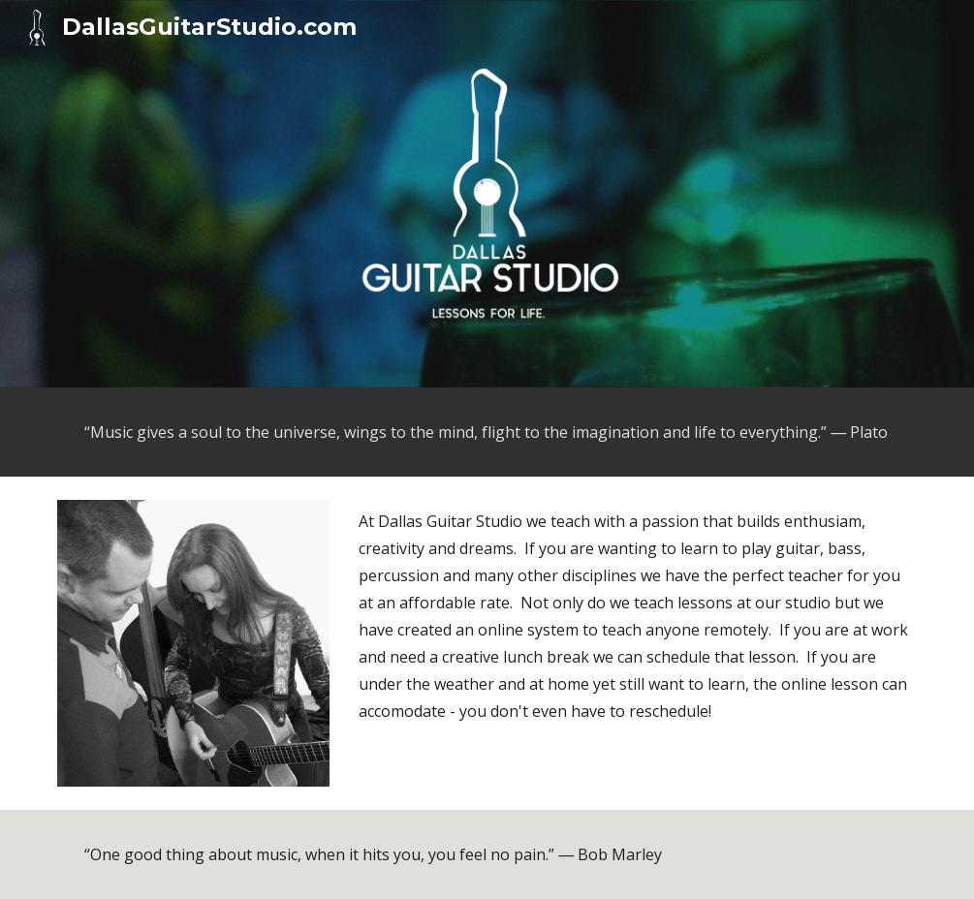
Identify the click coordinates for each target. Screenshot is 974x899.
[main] (486, 432)
